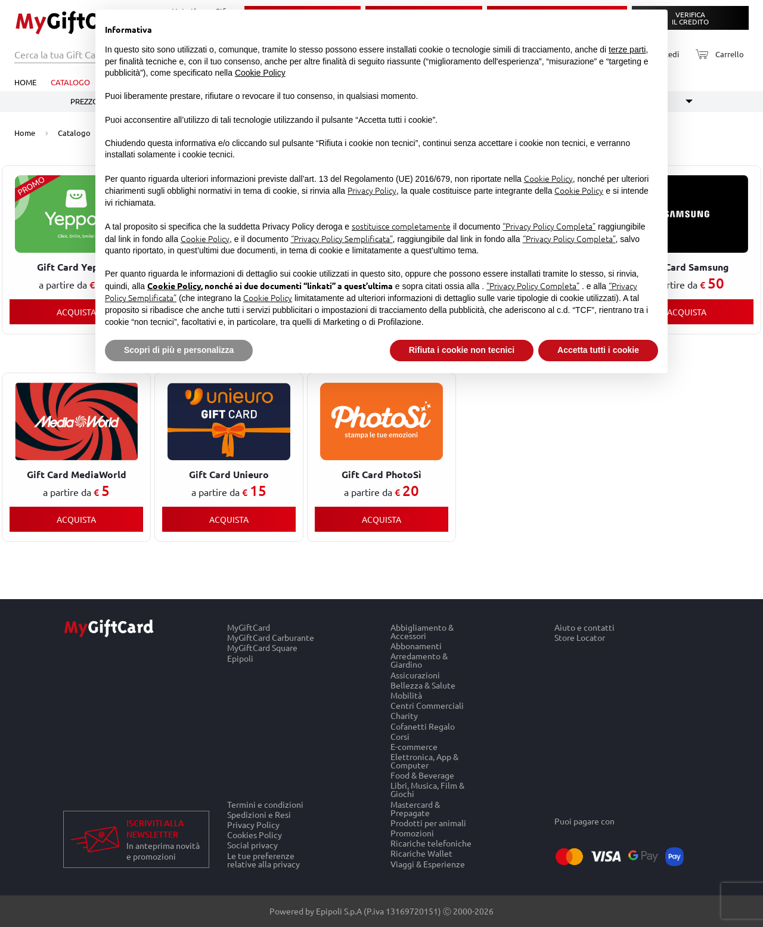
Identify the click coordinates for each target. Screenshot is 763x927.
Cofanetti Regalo (422, 726)
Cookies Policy (254, 835)
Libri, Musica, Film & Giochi (427, 789)
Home (25, 82)
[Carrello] (716, 54)
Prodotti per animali (428, 822)
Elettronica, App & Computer (424, 760)
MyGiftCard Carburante (270, 638)
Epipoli (240, 658)
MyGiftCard (248, 627)
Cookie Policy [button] (260, 72)
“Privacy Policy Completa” (549, 226)
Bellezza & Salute (422, 685)
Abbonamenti (416, 646)
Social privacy (252, 845)
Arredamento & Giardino (419, 660)
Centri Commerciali (427, 705)
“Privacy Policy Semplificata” (342, 238)
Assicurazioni (415, 674)
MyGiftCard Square (262, 648)
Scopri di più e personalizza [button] (179, 350)
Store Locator (579, 638)
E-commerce (414, 746)
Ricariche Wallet (421, 853)
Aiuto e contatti (584, 627)
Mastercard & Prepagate (415, 808)
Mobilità (406, 695)
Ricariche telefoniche (431, 843)
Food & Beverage (422, 775)
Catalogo (70, 82)
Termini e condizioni (265, 804)
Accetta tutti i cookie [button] (598, 350)
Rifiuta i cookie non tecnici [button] (461, 350)
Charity (404, 716)
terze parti (627, 49)
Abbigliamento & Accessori (422, 631)
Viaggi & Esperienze (427, 863)
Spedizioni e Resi (259, 814)
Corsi (400, 736)
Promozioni (412, 832)
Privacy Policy (253, 824)
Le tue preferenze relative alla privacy (263, 859)
